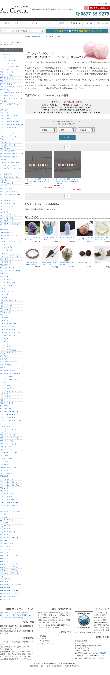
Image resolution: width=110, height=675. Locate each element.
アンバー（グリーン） (8, 136)
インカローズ (5, 142)
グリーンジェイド (6, 259)
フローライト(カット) (8, 435)
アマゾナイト (5, 110)
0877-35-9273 (101, 653)
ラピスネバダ (5, 526)
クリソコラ (4, 244)
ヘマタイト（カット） (8, 467)
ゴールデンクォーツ (7, 268)
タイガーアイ (5, 347)
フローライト (5, 432)
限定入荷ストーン (6, 265)
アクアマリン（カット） (9, 60)
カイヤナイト (5, 209)
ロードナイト (5, 599)
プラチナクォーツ (6, 458)
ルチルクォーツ (6, 552)
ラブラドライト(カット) (9, 538)
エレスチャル (5, 148)
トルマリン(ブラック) (8, 388)
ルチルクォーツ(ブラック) (9, 570)
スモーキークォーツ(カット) (10, 332)
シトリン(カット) (6, 291)
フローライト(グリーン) (9, 438)
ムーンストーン (6, 497)
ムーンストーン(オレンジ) (9, 500)
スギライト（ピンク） (8, 324)
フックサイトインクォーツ (10, 429)
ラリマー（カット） (7, 543)
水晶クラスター (21, 23)
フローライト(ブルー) (8, 441)
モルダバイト (5, 517)
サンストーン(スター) (8, 285)
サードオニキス (6, 274)
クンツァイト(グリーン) (9, 256)
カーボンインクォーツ (8, 206)
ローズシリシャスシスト (9, 596)
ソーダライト (5, 341)
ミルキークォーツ (6, 494)
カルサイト (4, 212)
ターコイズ (4, 344)
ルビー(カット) (5, 579)
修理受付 (25, 613)
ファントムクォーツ (7, 418)
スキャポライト (6, 318)
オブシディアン (6, 189)
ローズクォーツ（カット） (10, 593)
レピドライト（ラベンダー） (11, 585)
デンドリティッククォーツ (10, 373)
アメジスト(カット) (7, 119)
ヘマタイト (4, 464)
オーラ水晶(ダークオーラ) (9, 165)
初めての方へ (5, 613)
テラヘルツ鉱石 (6, 365)
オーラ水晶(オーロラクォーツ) (11, 154)
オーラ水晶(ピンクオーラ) (9, 174)
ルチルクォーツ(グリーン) (9, 558)
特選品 (61, 23)
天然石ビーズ (37, 36)
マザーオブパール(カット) (9, 482)
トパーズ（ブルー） (7, 376)
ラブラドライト (6, 535)
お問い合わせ (17, 615)
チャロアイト (5, 359)
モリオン (3, 514)
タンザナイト (5, 356)
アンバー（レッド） (7, 139)
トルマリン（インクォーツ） (11, 391)
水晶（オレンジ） (6, 306)
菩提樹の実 (4, 476)
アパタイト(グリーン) (8, 84)
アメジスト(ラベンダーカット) (11, 124)
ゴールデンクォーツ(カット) (10, 271)
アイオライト (5, 54)
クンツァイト (5, 253)
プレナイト (4, 461)
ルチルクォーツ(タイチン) (9, 564)
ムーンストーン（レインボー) (11, 511)
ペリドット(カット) (7, 473)
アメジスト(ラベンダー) (9, 121)
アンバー (3, 130)
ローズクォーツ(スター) (9, 591)
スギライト (4, 321)
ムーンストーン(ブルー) (9, 503)
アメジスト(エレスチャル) (9, 116)
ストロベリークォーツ (8, 326)
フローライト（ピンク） (9, 444)
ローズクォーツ (6, 588)
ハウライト (4, 394)
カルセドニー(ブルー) (8, 218)
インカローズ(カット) (8, 145)
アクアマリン (5, 57)
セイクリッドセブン (7, 335)
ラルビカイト (5, 546)
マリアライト (5, 491)
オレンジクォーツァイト (9, 192)
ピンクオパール (6, 409)
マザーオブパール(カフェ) (9, 485)
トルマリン (4, 382)
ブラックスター (6, 447)
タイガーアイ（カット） (9, 353)
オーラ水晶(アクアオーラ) (9, 151)
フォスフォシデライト (8, 426)
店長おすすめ (76, 23)
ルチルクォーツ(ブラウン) (9, 567)
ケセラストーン (6, 262)
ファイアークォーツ (7, 415)
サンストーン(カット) (8, 282)
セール (89, 23)
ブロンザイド (5, 456)
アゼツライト (5, 81)
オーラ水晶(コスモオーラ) (9, 162)
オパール (3, 186)
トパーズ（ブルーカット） (10, 379)
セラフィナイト (6, 338)
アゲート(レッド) (6, 72)
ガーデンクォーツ (6, 221)
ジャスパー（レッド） (8, 300)
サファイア (4, 277)
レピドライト (5, 582)
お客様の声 (16, 613)
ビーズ (34, 23)
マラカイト (4, 488)
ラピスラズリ (5, 529)
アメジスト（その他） (8, 127)
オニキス (3, 180)
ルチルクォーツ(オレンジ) (9, 555)
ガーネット (4, 230)
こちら (98, 658)
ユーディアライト (6, 520)
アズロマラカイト (6, 78)
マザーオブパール (6, 479)
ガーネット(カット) (7, 233)
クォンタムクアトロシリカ (10, 241)
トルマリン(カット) (7, 385)
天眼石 (2, 368)
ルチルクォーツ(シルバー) (9, 561)
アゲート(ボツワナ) (7, 69)
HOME (7, 23)
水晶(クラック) (5, 312)
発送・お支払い (103, 23)
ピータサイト (5, 406)
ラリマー (3, 541)
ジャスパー (4, 297)
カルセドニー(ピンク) (8, 215)
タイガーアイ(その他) (8, 350)
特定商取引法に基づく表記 (12, 618)
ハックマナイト (6, 397)
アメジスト (4, 113)
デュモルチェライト (7, 370)
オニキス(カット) (6, 183)
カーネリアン (5, 200)
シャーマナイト (6, 294)
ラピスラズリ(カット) (8, 532)
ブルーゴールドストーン (9, 453)
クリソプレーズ (6, 250)
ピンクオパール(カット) (9, 412)
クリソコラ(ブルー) (7, 247)
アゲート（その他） (7, 75)
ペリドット (4, 470)
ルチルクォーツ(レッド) (9, 573)
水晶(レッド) (4, 315)
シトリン (3, 288)
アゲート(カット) (6, 63)
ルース (48, 23)
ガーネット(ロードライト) (9, 235)
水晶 (1, 303)
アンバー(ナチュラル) (8, 133)
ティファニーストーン (8, 362)
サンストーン (5, 279)
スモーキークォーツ (7, 329)
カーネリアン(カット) (8, 203)
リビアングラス (6, 549)
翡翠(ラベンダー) (6, 403)
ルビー (2, 576)
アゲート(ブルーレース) (9, 66)
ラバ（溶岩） (5, 523)
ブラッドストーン (6, 450)
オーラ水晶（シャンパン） (10, 177)
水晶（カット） (6, 309)
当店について (28, 615)
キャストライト (6, 238)
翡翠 (1, 400)
